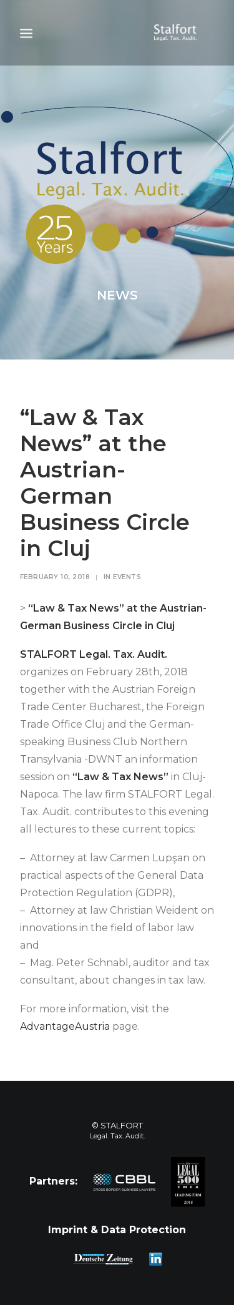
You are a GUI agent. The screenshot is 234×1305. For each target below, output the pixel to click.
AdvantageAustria (65, 1026)
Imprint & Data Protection (117, 1230)
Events (127, 577)
